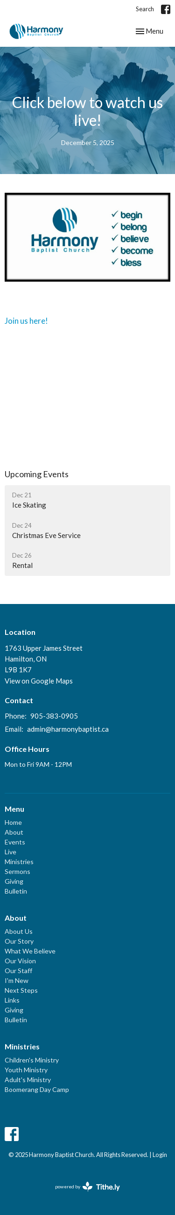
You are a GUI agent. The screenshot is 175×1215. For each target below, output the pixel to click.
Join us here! (27, 321)
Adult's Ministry (28, 1080)
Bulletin (16, 891)
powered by (87, 1187)
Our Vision (20, 961)
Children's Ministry (32, 1060)
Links (12, 1000)
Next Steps (21, 990)
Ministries (19, 862)
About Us (19, 931)
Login (160, 1154)
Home (13, 822)
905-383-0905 (54, 716)
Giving (14, 881)
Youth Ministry (26, 1070)
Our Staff (18, 971)
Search (145, 9)
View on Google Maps (39, 681)
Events (15, 842)
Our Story (19, 941)
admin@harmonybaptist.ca (68, 729)
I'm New (16, 980)
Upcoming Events (37, 474)
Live (10, 852)
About (14, 832)
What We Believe (30, 951)
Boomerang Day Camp (37, 1089)
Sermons (17, 871)
